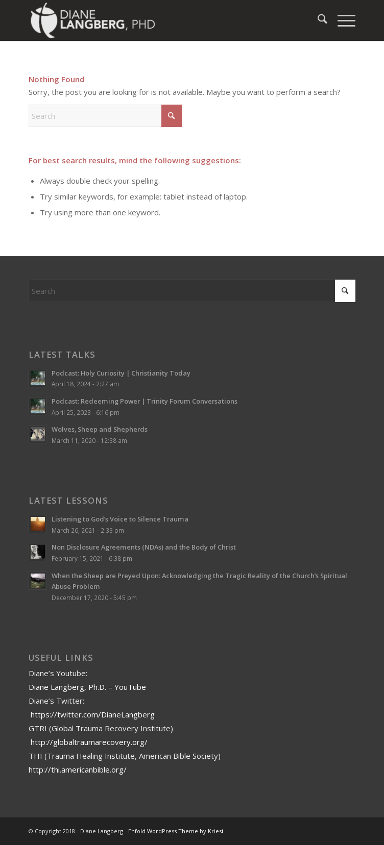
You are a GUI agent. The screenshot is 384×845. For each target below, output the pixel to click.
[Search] (317, 20)
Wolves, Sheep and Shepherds (100, 429)
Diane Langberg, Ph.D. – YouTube (87, 687)
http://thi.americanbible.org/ (78, 769)
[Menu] (341, 20)
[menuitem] (317, 20)
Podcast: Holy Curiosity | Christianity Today (121, 373)
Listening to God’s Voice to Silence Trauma (120, 519)
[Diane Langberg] (159, 20)
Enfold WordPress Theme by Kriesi (175, 831)
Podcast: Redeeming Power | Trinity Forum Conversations (144, 401)
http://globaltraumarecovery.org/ (89, 742)
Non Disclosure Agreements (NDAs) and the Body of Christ (144, 547)
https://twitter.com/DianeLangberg (93, 714)
